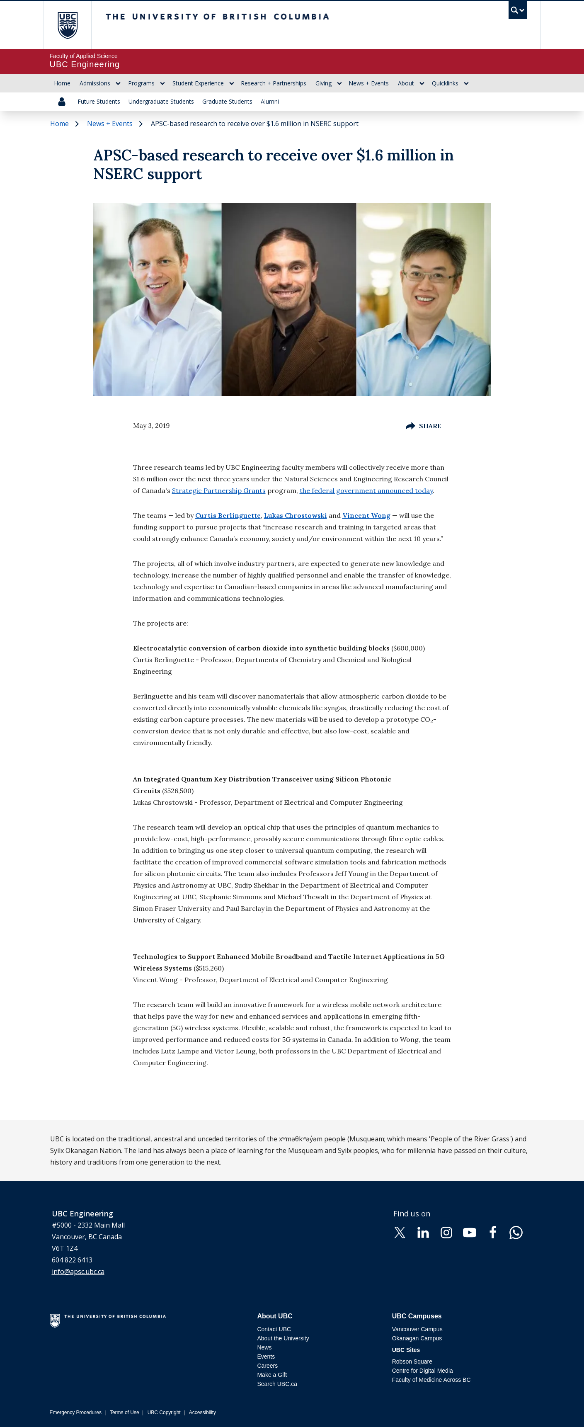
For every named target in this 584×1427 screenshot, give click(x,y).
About (406, 83)
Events (266, 1356)
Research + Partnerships (273, 83)
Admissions (95, 83)
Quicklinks (445, 83)
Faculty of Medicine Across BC (431, 1379)
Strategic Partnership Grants (219, 490)
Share (423, 426)
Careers (267, 1365)
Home (62, 83)
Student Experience (198, 83)
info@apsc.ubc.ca (78, 1271)
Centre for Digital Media (422, 1370)
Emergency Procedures (76, 1412)
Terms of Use (124, 1412)
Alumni (270, 101)
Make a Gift (272, 1374)
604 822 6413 (72, 1259)
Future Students (99, 101)
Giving (323, 83)
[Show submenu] (118, 83)
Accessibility (202, 1412)
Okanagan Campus (417, 1338)
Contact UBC (274, 1329)
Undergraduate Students (161, 101)
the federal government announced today (366, 490)
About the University (283, 1338)
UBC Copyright (164, 1412)
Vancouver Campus (417, 1329)
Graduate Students (227, 101)
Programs (141, 83)
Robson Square (412, 1361)
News (264, 1347)
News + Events (369, 83)
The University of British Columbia (67, 25)
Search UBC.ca (277, 1384)
